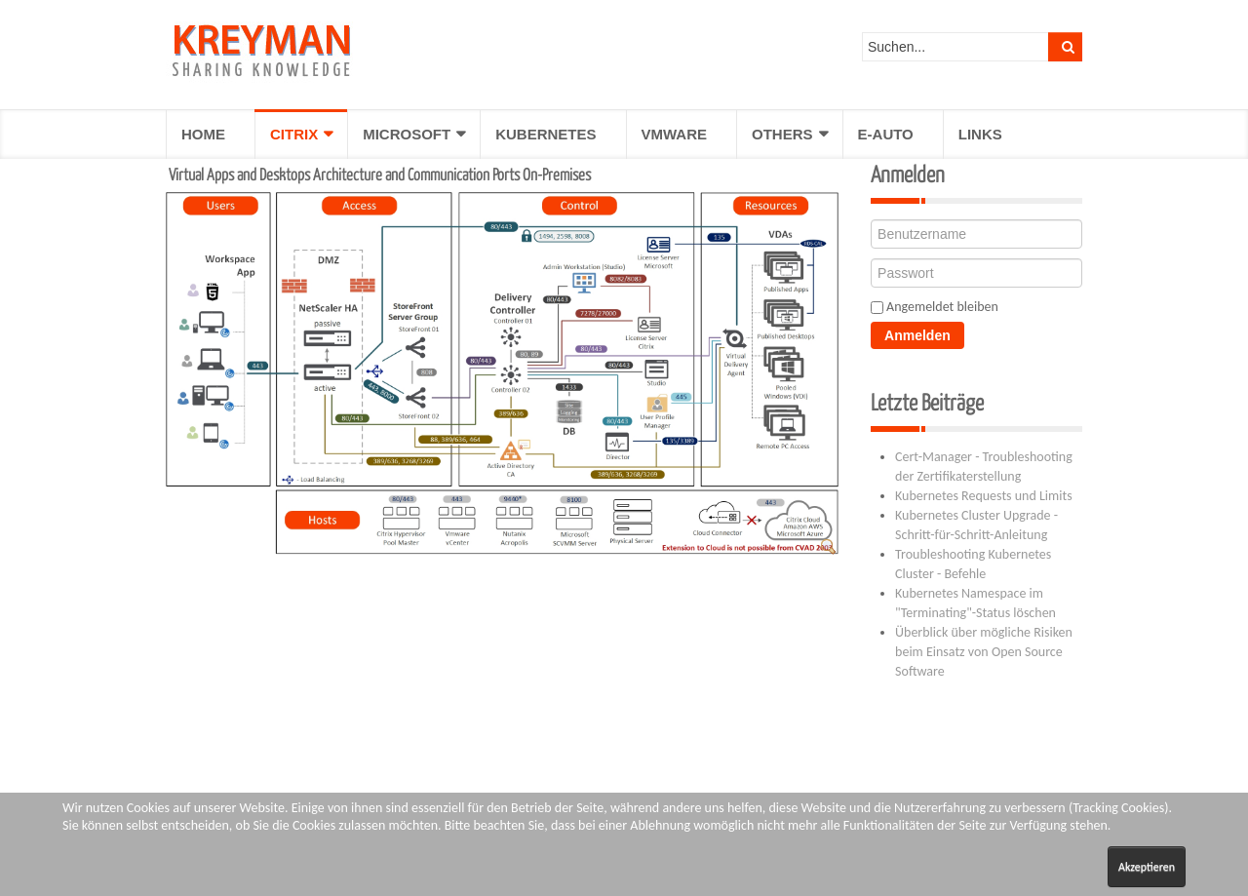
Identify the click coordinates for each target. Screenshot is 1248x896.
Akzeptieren (1146, 867)
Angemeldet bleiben (942, 306)
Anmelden (917, 335)
